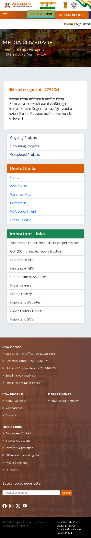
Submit (66, 492)
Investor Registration (19, 448)
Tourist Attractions (18, 440)
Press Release (20, 220)
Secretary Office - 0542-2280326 (27, 361)
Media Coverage (29, 50)
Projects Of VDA (22, 260)
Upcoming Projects (24, 146)
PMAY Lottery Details (26, 311)
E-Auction (44, 14)
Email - (21, 375)
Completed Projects (25, 154)
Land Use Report (72, 15)
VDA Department (23, 211)
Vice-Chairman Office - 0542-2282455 (30, 353)
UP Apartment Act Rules (28, 277)
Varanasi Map (20, 194)
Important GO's (22, 319)
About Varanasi (16, 401)
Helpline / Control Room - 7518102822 (31, 368)
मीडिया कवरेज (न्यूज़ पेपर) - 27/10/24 (25, 55)
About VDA (18, 186)
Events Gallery (21, 294)
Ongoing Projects (23, 137)
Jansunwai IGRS (22, 268)
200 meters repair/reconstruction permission (44, 243)
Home (6, 50)
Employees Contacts (19, 433)
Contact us (18, 203)
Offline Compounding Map (23, 455)
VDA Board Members (65, 401)
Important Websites (25, 302)
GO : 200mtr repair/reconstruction (36, 251)
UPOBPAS (12, 470)
